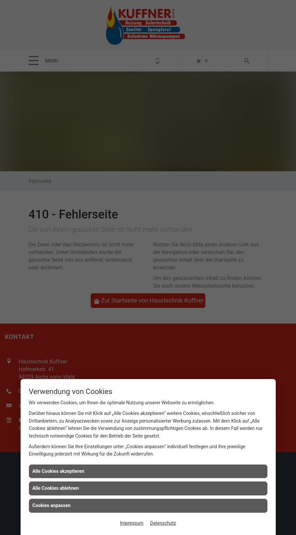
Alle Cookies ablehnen (56, 488)
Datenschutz (163, 523)
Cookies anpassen (52, 505)
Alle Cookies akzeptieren (58, 471)
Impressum (131, 523)
